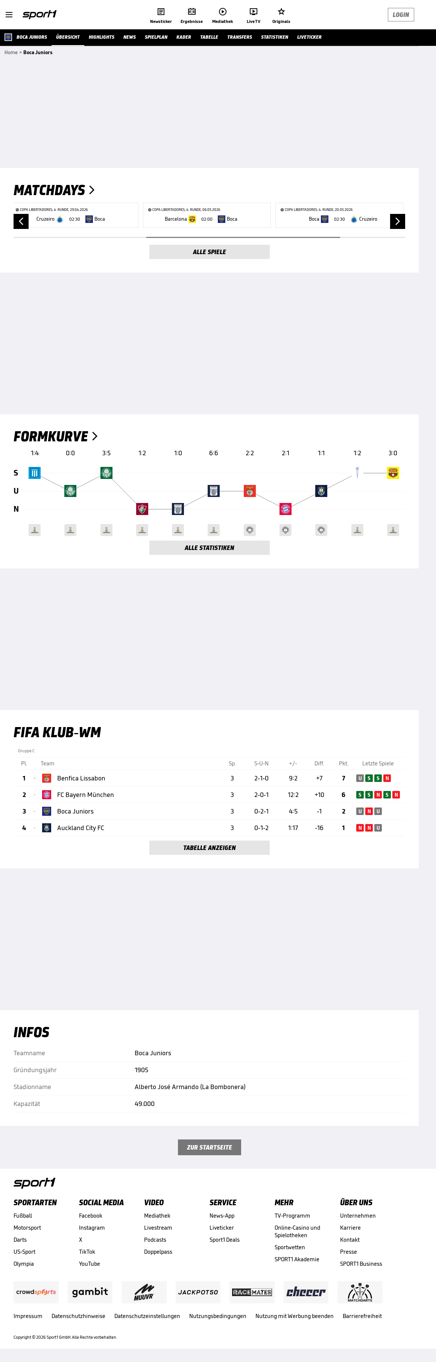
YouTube (89, 1263)
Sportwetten (290, 1247)
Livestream (158, 1227)
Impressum (28, 1316)
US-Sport (24, 1251)
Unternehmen (358, 1215)
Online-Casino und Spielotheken (297, 1231)
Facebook (90, 1215)
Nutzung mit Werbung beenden (294, 1316)
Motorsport (27, 1227)
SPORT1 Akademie (297, 1259)
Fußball (23, 1215)
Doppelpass (158, 1251)
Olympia (24, 1263)
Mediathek (157, 1215)
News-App (222, 1215)
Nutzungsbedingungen (217, 1316)
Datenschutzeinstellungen (147, 1316)
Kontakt (350, 1239)
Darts (20, 1239)
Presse (348, 1251)
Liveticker (222, 1227)
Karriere (350, 1227)
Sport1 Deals (225, 1239)
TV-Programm (292, 1215)
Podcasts (155, 1239)
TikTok (87, 1251)
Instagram (92, 1227)
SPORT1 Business (361, 1263)
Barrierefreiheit (362, 1316)
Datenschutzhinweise (78, 1316)
